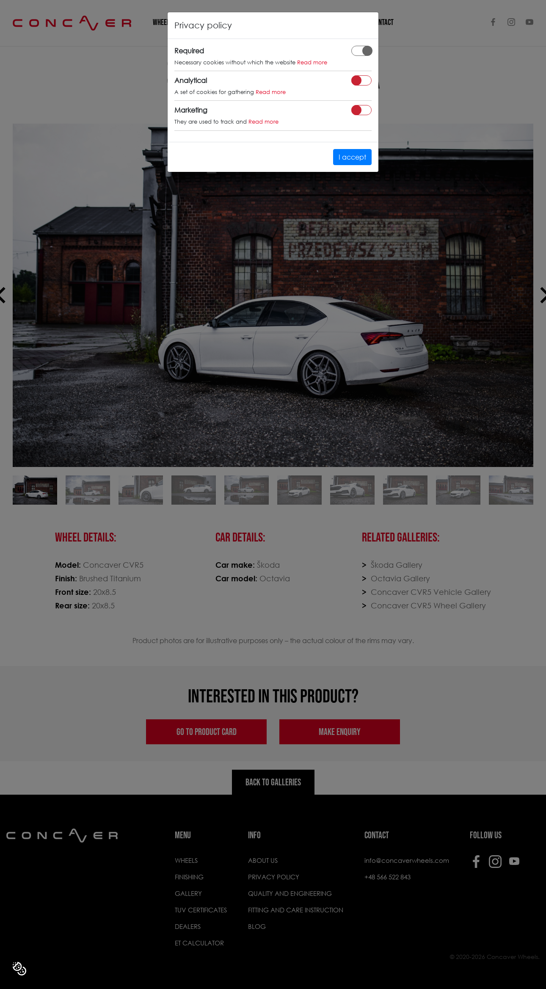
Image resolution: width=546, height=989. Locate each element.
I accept (352, 156)
